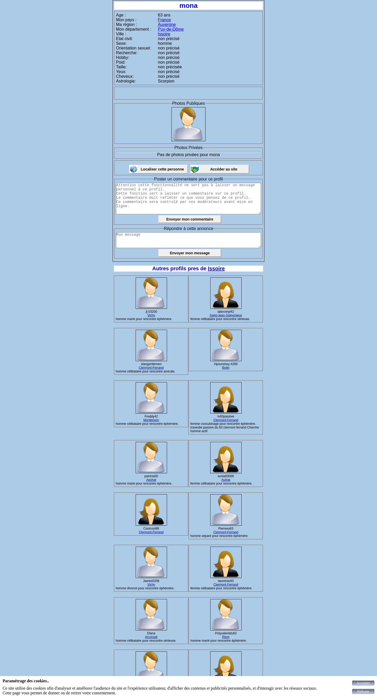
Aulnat (225, 480)
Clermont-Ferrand (151, 368)
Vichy (151, 315)
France (164, 20)
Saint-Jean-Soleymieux (226, 315)
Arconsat (151, 637)
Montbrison (151, 420)
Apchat (151, 480)
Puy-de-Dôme (171, 29)
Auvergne (167, 24)
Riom (225, 637)
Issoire (164, 34)
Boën (225, 368)
